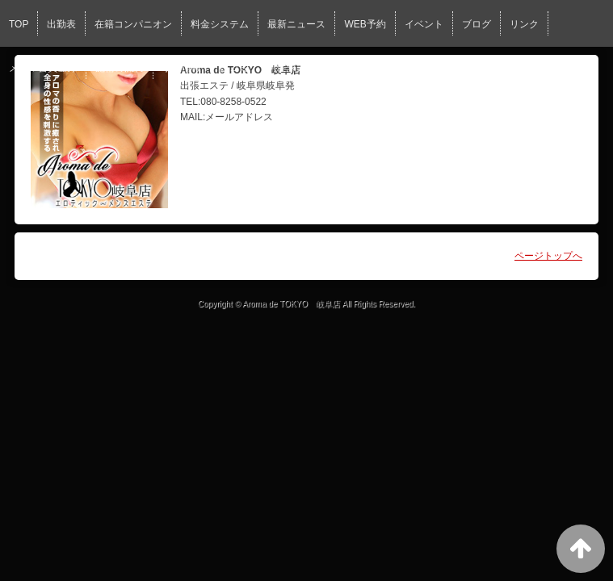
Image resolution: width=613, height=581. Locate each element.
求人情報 (181, 67)
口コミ (234, 67)
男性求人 (286, 67)
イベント (424, 24)
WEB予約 (364, 24)
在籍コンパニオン (133, 24)
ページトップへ (548, 255)
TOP (18, 24)
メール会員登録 (43, 67)
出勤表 (61, 24)
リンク (524, 24)
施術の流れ (119, 67)
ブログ (476, 24)
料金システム (220, 24)
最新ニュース (296, 24)
